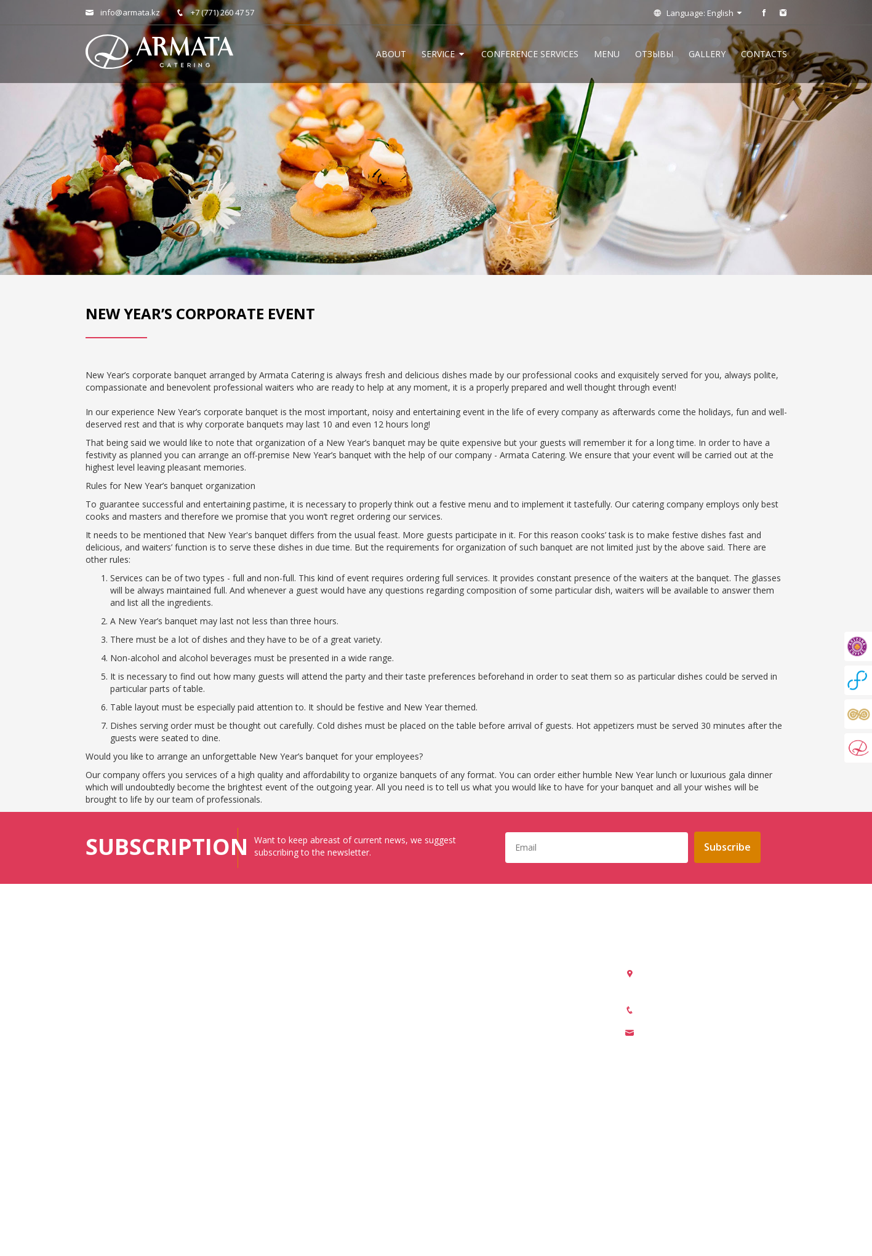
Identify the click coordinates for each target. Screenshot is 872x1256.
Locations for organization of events (338, 1149)
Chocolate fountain (303, 1131)
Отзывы (654, 54)
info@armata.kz (123, 12)
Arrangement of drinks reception (329, 988)
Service (444, 54)
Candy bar (285, 1095)
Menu (607, 54)
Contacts (764, 54)
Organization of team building (324, 1041)
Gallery (707, 54)
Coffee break (290, 1077)
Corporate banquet (303, 1024)
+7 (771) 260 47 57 (215, 12)
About (391, 54)
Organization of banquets (316, 970)
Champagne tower (302, 1113)
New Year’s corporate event (320, 1059)
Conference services (529, 54)
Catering (281, 1006)
